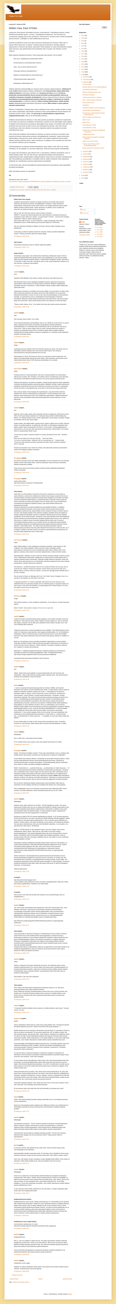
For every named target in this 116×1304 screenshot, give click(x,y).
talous (48, 189)
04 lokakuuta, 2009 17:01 (21, 247)
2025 (83, 35)
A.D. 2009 (100, 232)
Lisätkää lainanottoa (88, 134)
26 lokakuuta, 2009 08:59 (21, 1254)
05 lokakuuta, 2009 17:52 (21, 886)
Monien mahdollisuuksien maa (91, 92)
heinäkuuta (86, 156)
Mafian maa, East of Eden (90, 141)
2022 (83, 41)
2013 (83, 64)
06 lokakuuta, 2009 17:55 (21, 1111)
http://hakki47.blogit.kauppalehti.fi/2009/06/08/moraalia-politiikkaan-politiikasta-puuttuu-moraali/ (40, 181)
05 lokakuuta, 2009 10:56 (21, 452)
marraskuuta (87, 79)
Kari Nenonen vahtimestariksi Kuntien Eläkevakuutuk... (94, 113)
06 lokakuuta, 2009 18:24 (21, 1139)
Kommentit (84, 213)
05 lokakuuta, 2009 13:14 (21, 534)
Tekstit (83, 209)
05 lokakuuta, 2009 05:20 (21, 402)
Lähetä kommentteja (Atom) (20, 1282)
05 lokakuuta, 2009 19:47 (21, 925)
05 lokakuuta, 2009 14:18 (21, 679)
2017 (83, 54)
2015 (83, 59)
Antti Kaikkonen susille (89, 125)
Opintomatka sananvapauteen (91, 110)
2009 (83, 74)
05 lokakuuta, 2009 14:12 (21, 661)
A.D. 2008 (100, 230)
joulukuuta (86, 77)
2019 (83, 48)
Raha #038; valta (41, 189)
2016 (83, 56)
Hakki (83, 222)
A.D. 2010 (100, 234)
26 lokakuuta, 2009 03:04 (21, 1228)
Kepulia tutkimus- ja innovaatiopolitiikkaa (95, 87)
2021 (83, 43)
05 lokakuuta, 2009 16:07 (21, 793)
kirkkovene (17, 596)
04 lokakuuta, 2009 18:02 (21, 266)
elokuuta (85, 154)
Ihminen (22, 189)
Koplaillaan (86, 105)
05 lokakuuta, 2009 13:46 (21, 610)
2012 (83, 67)
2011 (83, 69)
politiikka (34, 189)
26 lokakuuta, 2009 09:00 (21, 1271)
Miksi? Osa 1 (86, 122)
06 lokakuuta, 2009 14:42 (21, 1012)
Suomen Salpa (87, 84)
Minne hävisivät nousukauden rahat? (93, 148)
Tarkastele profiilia (84, 235)
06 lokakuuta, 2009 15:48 (21, 1091)
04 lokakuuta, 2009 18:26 (21, 336)
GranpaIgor (17, 458)
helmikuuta (86, 169)
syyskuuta (86, 151)
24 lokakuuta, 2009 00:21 (21, 1215)
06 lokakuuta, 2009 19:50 (21, 1193)
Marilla (16, 685)
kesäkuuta (86, 159)
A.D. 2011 (100, 236)
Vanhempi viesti (67, 1279)
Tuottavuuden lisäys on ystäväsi (92, 97)
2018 (83, 51)
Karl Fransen (18, 368)
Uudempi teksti (13, 1279)
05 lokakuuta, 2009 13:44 (21, 590)
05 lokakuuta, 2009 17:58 (21, 899)
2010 (83, 72)
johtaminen (28, 189)
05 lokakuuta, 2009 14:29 (21, 726)
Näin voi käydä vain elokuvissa (92, 117)
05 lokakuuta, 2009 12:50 (21, 472)
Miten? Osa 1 (86, 120)
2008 (83, 175)
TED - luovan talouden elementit (92, 100)
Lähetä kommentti (17, 1275)
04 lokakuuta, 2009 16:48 (21, 236)
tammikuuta (86, 172)
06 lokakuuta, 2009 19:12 (21, 1163)
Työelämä (53, 189)
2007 (83, 178)
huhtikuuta (86, 164)
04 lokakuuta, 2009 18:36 (21, 362)
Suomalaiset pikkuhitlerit (90, 89)
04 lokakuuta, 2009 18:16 (21, 307)
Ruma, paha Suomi (88, 102)
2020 (83, 46)
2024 (83, 38)
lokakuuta (86, 82)
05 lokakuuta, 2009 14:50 (21, 744)
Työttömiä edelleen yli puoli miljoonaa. (94, 108)
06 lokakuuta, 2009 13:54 (21, 999)
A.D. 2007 (100, 227)
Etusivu (40, 1279)
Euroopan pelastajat (88, 95)
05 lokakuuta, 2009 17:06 (21, 871)
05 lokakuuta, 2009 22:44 (21, 953)
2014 (83, 61)
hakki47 (16, 272)
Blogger (69, 1294)
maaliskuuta (86, 167)
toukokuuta (86, 162)
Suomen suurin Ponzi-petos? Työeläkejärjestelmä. (91, 144)
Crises (18, 189)
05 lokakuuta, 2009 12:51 (21, 485)
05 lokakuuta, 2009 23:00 (21, 979)
